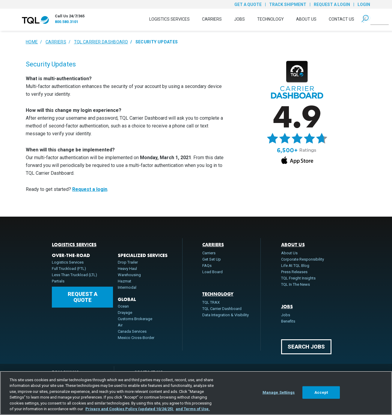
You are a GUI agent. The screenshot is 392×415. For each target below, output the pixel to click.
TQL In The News (295, 284)
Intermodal (127, 287)
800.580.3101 (66, 21)
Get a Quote (248, 4)
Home (32, 41)
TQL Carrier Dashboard (101, 41)
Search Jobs (306, 346)
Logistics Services (169, 19)
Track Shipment (287, 4)
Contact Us (341, 19)
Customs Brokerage (135, 319)
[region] (196, 393)
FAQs (207, 265)
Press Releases (294, 272)
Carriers (212, 19)
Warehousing (129, 275)
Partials (58, 281)
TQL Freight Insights (298, 278)
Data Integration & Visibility (225, 315)
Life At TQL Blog (295, 265)
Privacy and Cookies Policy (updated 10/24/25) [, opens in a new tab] (129, 409)
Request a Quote (82, 297)
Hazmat (124, 281)
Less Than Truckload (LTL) (74, 275)
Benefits (288, 321)
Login (364, 4)
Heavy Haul (127, 268)
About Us (306, 19)
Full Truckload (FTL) (69, 268)
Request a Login (332, 4)
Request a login (89, 189)
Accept (321, 392)
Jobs (239, 19)
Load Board (212, 272)
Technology (270, 19)
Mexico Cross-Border (136, 337)
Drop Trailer (128, 262)
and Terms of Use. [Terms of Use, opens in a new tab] (193, 409)
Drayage (125, 312)
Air (120, 325)
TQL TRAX (211, 302)
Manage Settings (279, 392)
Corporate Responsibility (302, 259)
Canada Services (132, 331)
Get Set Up (211, 259)
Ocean (123, 306)
